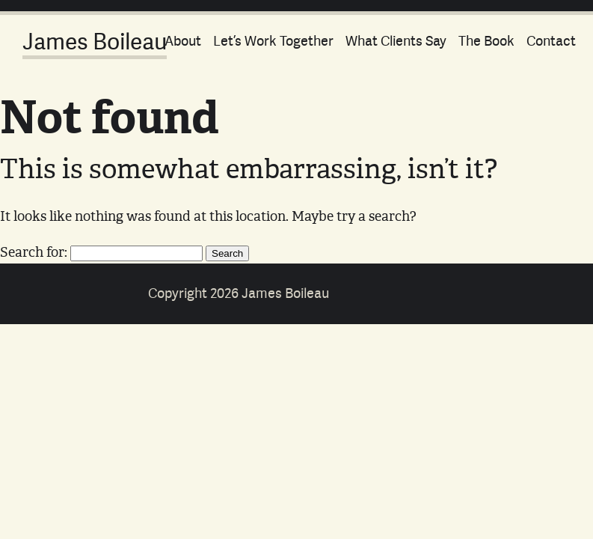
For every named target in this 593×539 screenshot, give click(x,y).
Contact (551, 40)
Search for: (33, 251)
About (183, 40)
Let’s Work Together (273, 40)
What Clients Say (395, 40)
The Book (486, 40)
